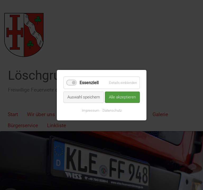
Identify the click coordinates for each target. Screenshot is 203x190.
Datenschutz (111, 110)
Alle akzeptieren (122, 97)
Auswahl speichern (83, 97)
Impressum (90, 110)
